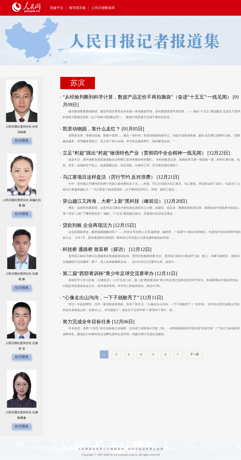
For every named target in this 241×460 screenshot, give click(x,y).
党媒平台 (56, 8)
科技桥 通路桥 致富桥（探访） (95, 249)
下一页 (194, 354)
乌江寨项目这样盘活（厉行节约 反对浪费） (109, 177)
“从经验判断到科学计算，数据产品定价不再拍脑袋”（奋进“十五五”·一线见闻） (147, 97)
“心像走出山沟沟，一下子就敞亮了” (101, 297)
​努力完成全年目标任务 (87, 321)
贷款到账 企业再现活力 (87, 225)
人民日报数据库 (103, 8)
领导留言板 (77, 8)
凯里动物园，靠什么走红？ (91, 128)
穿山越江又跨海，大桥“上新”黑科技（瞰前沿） (113, 201)
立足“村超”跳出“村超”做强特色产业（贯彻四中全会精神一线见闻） (134, 153)
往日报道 (21, 140)
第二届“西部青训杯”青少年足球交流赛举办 (108, 273)
